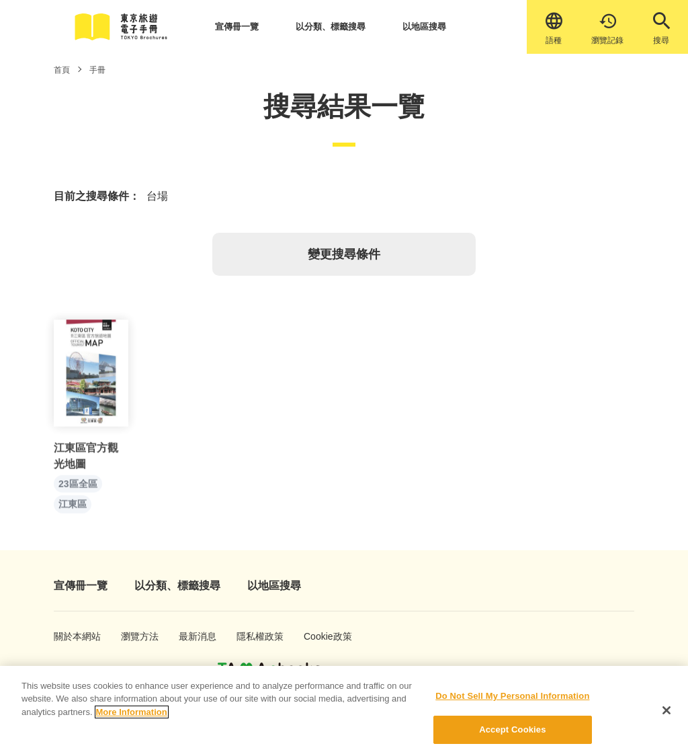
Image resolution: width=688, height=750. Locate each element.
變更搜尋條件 (344, 254)
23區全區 (77, 487)
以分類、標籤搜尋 (331, 27)
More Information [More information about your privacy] (131, 719)
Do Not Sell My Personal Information (512, 703)
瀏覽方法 (135, 636)
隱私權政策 (253, 636)
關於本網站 (70, 636)
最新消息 (193, 636)
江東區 (72, 507)
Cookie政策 (321, 636)
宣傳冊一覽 (237, 27)
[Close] (666, 717)
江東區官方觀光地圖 (86, 460)
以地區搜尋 (424, 27)
